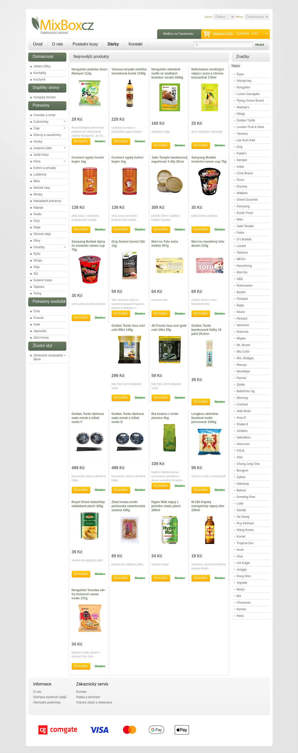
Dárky (113, 44)
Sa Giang (243, 517)
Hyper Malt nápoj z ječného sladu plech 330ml (166, 506)
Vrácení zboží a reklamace (94, 702)
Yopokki (242, 583)
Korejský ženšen (45, 97)
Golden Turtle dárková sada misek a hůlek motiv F (88, 418)
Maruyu (242, 365)
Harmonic (243, 444)
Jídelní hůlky (42, 66)
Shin (240, 457)
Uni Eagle (243, 563)
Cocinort (242, 404)
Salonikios (244, 437)
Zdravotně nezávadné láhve (48, 357)
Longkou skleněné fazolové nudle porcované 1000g (204, 418)
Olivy (37, 240)
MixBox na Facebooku (178, 34)
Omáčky (39, 247)
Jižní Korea (41, 337)
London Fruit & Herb (250, 127)
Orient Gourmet (247, 199)
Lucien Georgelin (248, 94)
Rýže (37, 254)
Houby (38, 141)
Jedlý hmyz (41, 154)
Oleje (37, 227)
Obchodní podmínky (47, 702)
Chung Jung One (248, 464)
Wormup (242, 398)
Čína (37, 311)
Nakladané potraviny (47, 201)
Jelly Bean (244, 411)
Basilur (241, 292)
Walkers (242, 193)
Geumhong (244, 266)
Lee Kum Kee (246, 140)
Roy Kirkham (245, 523)
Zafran (241, 477)
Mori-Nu (242, 272)
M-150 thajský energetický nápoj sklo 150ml (207, 506)
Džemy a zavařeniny (47, 135)
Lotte (240, 503)
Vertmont (243, 325)
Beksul (241, 490)
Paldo (241, 232)
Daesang (243, 483)
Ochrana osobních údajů (50, 697)
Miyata (241, 338)
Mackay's (243, 107)
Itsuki (240, 550)
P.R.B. (241, 450)
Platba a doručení (88, 697)
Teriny (38, 293)
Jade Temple (245, 226)
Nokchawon (245, 285)
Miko (240, 219)
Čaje (37, 128)
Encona (242, 186)
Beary (241, 589)
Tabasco (242, 252)
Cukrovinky (41, 121)
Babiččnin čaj (246, 391)
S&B (240, 279)
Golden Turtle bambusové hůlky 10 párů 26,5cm (206, 330)
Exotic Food (245, 213)
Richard (242, 318)
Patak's (242, 153)
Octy (37, 221)
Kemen (241, 609)
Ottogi (241, 114)
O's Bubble (244, 239)
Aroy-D (241, 417)
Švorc (241, 180)
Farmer (242, 378)
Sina (240, 556)
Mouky (38, 194)
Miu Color (243, 351)
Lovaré (241, 246)
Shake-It (242, 424)
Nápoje (38, 207)
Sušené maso (43, 280)
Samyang (243, 206)
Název (236, 65)
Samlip (241, 510)
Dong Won (244, 576)
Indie (37, 324)
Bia (239, 596)
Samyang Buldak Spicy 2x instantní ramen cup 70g (88, 246)
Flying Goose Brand (250, 100)
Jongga (242, 569)
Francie (39, 318)
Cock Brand (245, 173)
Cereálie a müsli (44, 115)
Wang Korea (245, 530)
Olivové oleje (42, 234)
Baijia (240, 305)
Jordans (242, 431)
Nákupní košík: (223, 33)
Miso (37, 181)
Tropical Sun (245, 543)
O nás (57, 44)
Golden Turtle (246, 120)
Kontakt (135, 44)
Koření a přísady (45, 168)
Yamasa (242, 133)
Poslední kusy (85, 44)
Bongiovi (242, 470)
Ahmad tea (244, 81)
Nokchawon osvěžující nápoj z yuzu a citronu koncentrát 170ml (207, 73)
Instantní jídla (43, 148)
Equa (240, 74)
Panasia (242, 299)
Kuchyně (40, 79)
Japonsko (40, 331)
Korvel (241, 536)
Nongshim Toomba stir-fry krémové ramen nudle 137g (89, 594)
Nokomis (243, 332)
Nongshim (243, 87)
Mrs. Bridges (245, 358)
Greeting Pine (246, 497)
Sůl (36, 273)
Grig (240, 147)
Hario (240, 616)
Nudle (37, 214)
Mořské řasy (42, 188)
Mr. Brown (243, 345)
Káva (37, 161)
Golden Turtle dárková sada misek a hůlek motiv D (128, 418)
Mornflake (243, 371)
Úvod (37, 44)
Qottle (241, 384)
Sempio (242, 160)
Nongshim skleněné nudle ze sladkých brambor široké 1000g (167, 73)
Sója (37, 267)
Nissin (241, 312)
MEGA (241, 259)
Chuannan (244, 602)
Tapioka (39, 287)
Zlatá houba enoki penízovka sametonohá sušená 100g (128, 506)
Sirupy (38, 260)
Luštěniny (40, 174)
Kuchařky (40, 73)
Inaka (240, 166)
